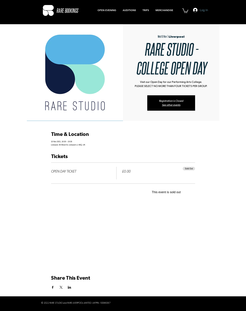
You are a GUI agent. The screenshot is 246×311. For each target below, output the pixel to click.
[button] (185, 10)
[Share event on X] (61, 287)
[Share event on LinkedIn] (69, 287)
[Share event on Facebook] (52, 287)
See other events (171, 105)
